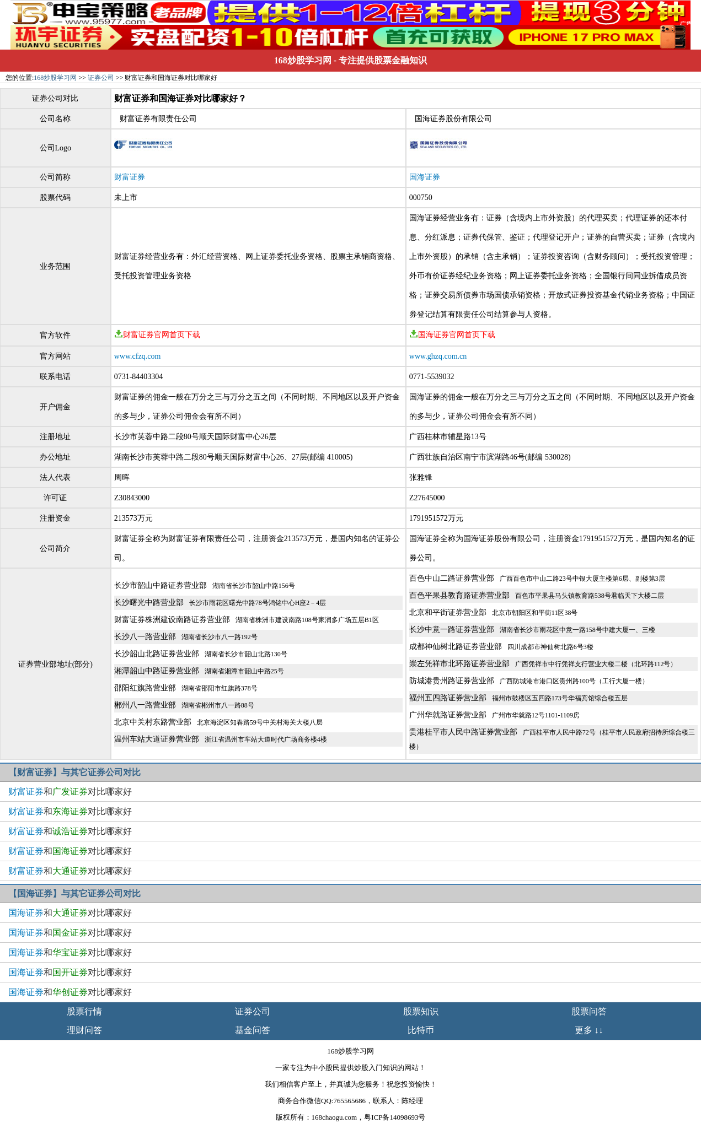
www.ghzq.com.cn (438, 356)
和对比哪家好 (70, 791)
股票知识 (420, 1011)
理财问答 (84, 1030)
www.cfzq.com (137, 356)
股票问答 (589, 1011)
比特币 (421, 1030)
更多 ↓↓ (589, 1030)
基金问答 (252, 1030)
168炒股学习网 (302, 60)
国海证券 (424, 177)
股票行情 (84, 1011)
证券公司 (101, 78)
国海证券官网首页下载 (452, 335)
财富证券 (129, 177)
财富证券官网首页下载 (157, 335)
